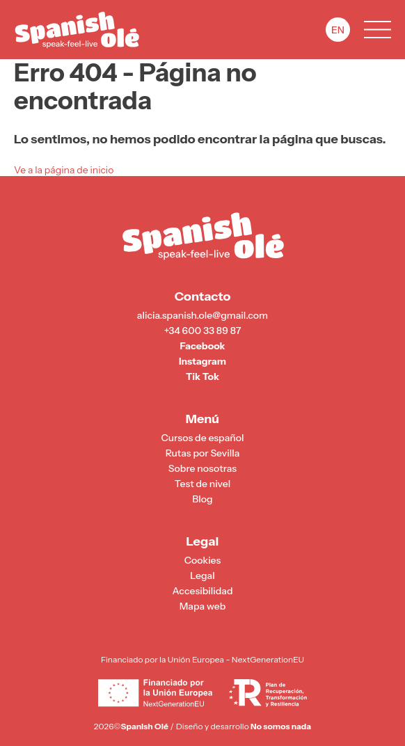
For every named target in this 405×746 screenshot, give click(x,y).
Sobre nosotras (202, 469)
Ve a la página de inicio (63, 170)
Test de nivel (202, 484)
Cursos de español (202, 438)
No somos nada (281, 726)
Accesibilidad (202, 591)
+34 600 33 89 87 (202, 331)
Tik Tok (202, 377)
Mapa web (203, 606)
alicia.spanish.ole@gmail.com (202, 316)
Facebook (202, 346)
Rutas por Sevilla (203, 453)
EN (337, 30)
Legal (202, 576)
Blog (202, 499)
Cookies (202, 560)
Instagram (202, 361)
